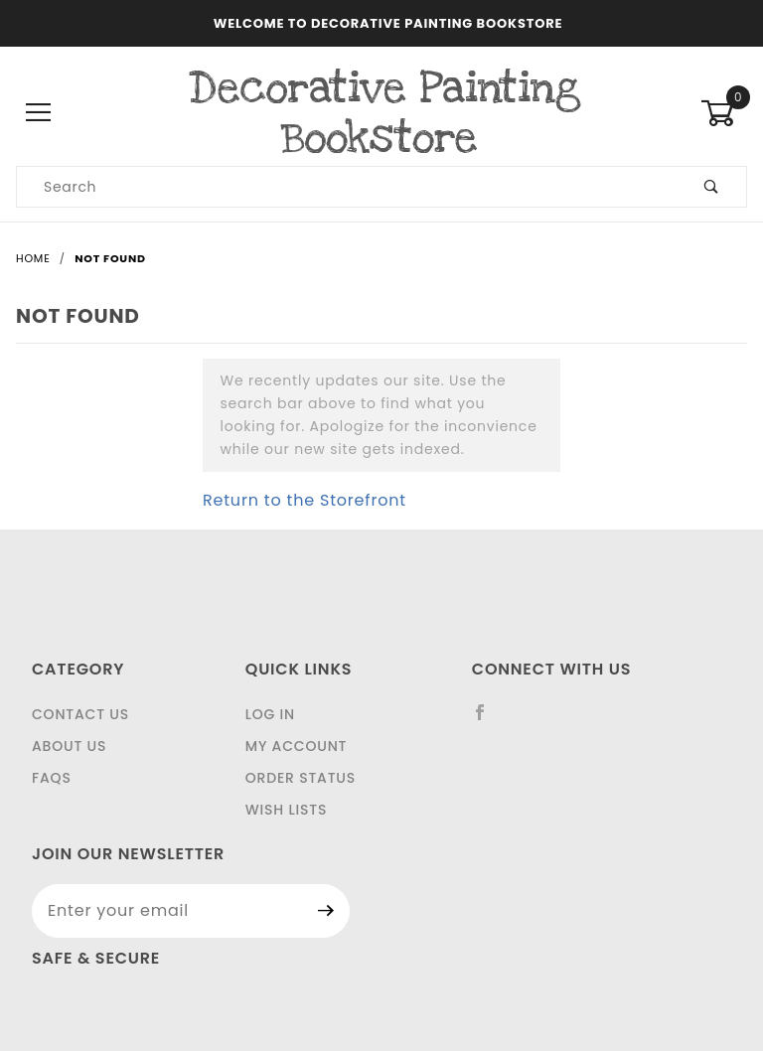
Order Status (300, 778)
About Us (69, 746)
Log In (270, 714)
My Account (296, 746)
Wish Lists (286, 810)
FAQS (52, 778)
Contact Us (80, 714)
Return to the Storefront (304, 500)
